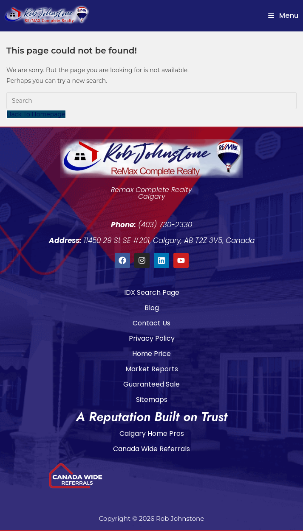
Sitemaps (151, 399)
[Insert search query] (151, 100)
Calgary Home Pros (151, 433)
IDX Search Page (151, 292)
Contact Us (151, 323)
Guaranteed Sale (151, 384)
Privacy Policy (152, 338)
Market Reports (151, 369)
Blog (151, 308)
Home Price (151, 354)
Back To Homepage (36, 114)
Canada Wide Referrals (151, 449)
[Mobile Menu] (283, 15)
